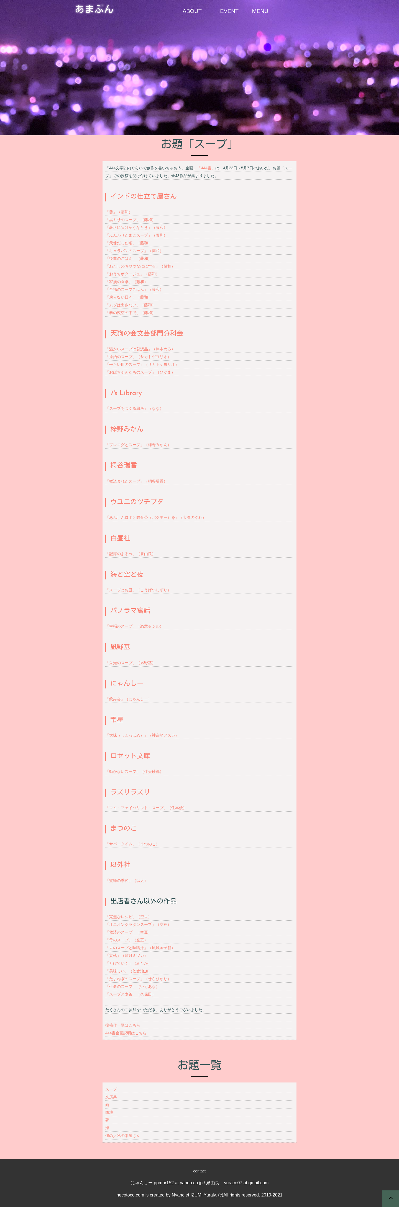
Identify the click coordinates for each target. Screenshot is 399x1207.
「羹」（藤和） (118, 212)
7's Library (126, 393)
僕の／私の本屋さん (122, 1135)
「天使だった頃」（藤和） (128, 243)
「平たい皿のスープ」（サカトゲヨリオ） (142, 364)
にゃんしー (127, 684)
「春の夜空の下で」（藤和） (130, 312)
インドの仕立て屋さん (143, 197)
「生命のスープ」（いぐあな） (132, 986)
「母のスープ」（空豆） (126, 940)
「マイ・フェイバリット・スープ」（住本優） (146, 807)
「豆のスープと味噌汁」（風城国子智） (140, 948)
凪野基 (120, 647)
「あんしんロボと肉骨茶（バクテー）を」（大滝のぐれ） (155, 517)
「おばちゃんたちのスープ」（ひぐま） (140, 372)
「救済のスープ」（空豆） (128, 932)
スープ (111, 1089)
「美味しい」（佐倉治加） (128, 971)
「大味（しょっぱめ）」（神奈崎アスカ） (142, 735)
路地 (109, 1112)
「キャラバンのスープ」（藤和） (134, 250)
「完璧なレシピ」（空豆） (128, 917)
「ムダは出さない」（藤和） (130, 305)
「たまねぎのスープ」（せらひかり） (138, 979)
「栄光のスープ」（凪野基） (130, 663)
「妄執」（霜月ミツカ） (126, 955)
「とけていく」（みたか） (128, 963)
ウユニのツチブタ (136, 502)
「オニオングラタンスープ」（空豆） (138, 924)
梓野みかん (127, 429)
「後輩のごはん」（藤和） (128, 258)
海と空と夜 (127, 575)
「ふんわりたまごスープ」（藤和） (136, 235)
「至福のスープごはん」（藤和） (134, 289)
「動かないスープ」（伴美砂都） (134, 771)
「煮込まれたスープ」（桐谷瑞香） (136, 481)
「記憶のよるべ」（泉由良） (130, 553)
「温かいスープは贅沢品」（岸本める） (140, 349)
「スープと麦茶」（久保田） (130, 994)
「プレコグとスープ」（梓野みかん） (138, 444)
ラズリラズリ (130, 792)
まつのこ (123, 829)
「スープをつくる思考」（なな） (134, 408)
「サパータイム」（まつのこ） (132, 844)
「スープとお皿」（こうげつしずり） (138, 590)
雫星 (117, 720)
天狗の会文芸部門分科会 (146, 334)
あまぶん (94, 10)
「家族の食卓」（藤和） (126, 281)
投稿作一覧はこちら (122, 1025)
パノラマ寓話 (130, 611)
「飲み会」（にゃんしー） (128, 699)
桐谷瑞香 (123, 466)
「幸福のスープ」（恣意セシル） (134, 626)
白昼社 (120, 538)
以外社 (120, 865)
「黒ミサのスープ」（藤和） (130, 219)
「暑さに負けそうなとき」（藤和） (136, 227)
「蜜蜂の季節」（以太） (126, 880)
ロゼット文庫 (130, 756)
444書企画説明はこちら (126, 1033)
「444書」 (206, 168)
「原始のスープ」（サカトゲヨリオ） (138, 356)
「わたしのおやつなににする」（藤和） (140, 266)
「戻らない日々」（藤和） (128, 297)
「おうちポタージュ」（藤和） (132, 274)
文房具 (111, 1097)
